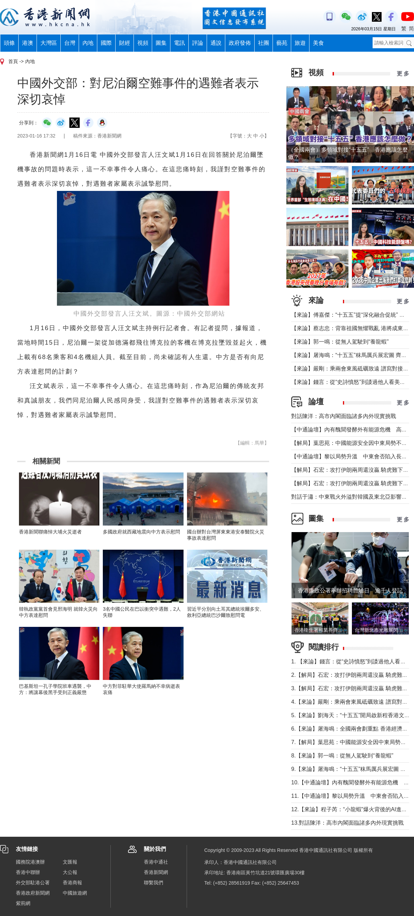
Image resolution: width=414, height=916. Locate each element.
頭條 (9, 43)
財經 (124, 43)
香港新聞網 (156, 872)
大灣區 (48, 43)
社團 (263, 43)
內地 (87, 43)
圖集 (161, 43)
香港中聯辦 (28, 872)
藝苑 (281, 43)
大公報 (70, 872)
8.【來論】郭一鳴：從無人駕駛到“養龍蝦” (342, 756)
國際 (106, 43)
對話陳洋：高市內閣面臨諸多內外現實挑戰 (343, 416)
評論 (197, 43)
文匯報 (70, 862)
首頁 (13, 61)
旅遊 (300, 43)
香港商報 (72, 882)
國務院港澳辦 (30, 862)
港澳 (27, 43)
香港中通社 (156, 862)
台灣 (69, 43)
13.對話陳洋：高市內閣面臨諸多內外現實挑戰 (347, 823)
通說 (215, 43)
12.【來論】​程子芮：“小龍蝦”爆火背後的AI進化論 (352, 809)
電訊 (179, 43)
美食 (318, 43)
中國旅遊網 (75, 893)
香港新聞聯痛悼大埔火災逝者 (50, 532)
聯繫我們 (153, 882)
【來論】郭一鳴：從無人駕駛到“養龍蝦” (340, 342)
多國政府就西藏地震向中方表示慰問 (141, 532)
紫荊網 (23, 903)
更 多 (403, 74)
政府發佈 (240, 43)
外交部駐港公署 (33, 882)
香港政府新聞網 (33, 893)
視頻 (142, 43)
